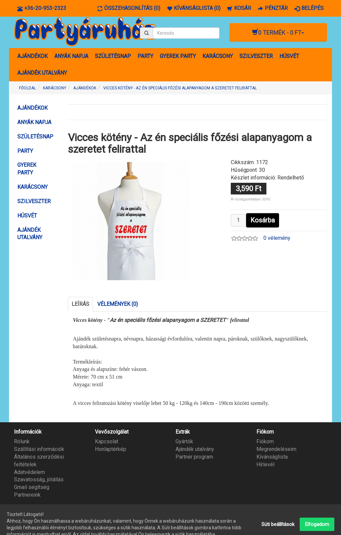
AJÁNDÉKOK (32, 56)
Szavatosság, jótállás (39, 479)
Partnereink (27, 495)
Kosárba (262, 220)
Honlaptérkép (110, 449)
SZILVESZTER (256, 56)
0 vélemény (276, 238)
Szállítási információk (39, 449)
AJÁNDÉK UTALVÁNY (42, 73)
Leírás (80, 304)
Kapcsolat (106, 441)
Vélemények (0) (117, 304)
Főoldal (27, 88)
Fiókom (265, 441)
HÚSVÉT (289, 56)
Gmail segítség (31, 487)
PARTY (145, 56)
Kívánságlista (272, 457)
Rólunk (22, 441)
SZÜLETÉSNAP (113, 56)
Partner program (194, 457)
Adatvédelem (29, 472)
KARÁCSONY (217, 56)
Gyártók (184, 441)
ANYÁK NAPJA (71, 56)
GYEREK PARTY (178, 56)
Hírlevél (265, 464)
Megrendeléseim (276, 449)
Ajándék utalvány (194, 449)
